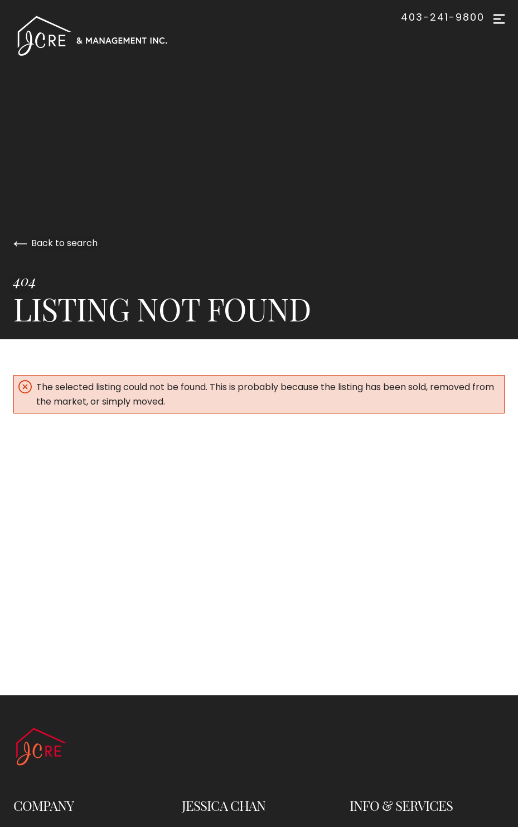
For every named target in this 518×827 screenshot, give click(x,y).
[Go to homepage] (103, 35)
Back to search (55, 243)
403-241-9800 (443, 17)
